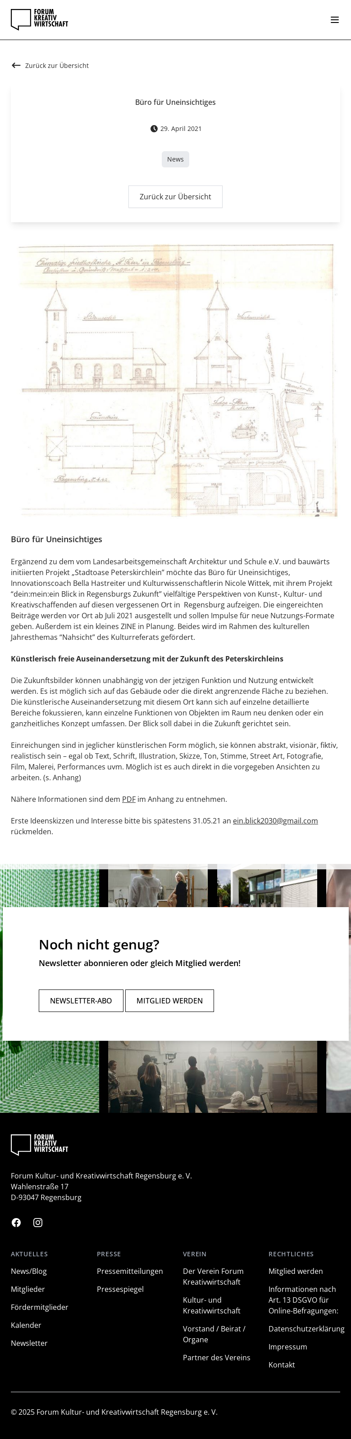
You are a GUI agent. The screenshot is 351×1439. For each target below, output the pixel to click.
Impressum (288, 1347)
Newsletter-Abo (81, 1001)
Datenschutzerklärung (307, 1329)
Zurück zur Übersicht (175, 199)
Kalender (26, 1325)
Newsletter (29, 1343)
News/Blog (29, 1271)
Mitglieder (28, 1289)
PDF (129, 801)
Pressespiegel (120, 1289)
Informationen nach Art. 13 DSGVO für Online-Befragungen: (303, 1300)
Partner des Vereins (217, 1358)
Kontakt (282, 1365)
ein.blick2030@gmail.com (275, 822)
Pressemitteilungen (130, 1271)
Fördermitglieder (39, 1307)
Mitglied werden (170, 1001)
